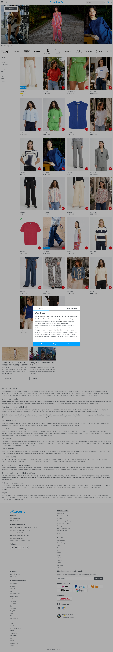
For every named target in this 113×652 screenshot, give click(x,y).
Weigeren (55, 344)
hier (44, 334)
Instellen (40, 344)
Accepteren (71, 344)
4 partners (63, 321)
